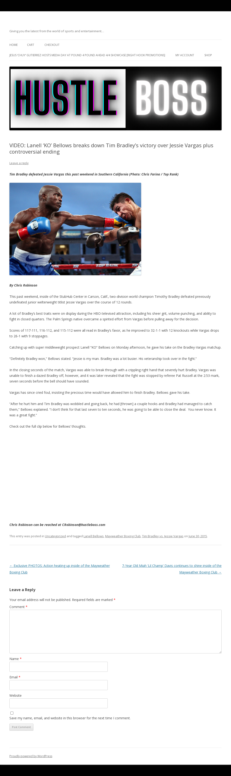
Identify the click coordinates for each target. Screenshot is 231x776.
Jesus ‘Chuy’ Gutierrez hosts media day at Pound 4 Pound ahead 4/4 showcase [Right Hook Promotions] (87, 55)
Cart (30, 45)
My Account (184, 55)
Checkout (52, 45)
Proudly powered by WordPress (30, 756)
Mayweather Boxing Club (123, 536)
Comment (18, 607)
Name (15, 659)
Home (13, 45)
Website (15, 695)
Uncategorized (55, 536)
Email (14, 677)
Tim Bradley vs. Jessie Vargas (162, 536)
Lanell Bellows (94, 536)
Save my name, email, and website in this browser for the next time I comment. (70, 718)
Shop (208, 55)
